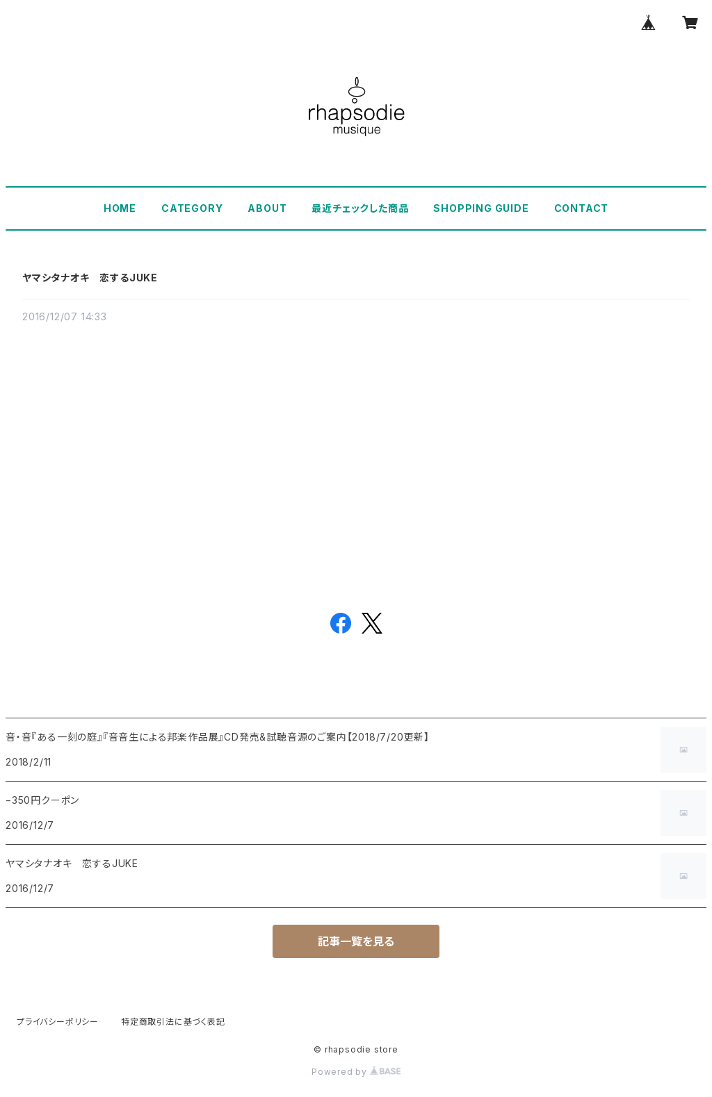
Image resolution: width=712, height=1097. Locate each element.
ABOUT (267, 208)
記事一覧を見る (356, 941)
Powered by (356, 1071)
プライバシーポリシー (58, 1021)
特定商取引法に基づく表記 (173, 1021)
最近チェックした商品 (360, 208)
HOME (120, 208)
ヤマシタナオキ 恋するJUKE (90, 277)
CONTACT (581, 208)
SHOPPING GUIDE (480, 208)
